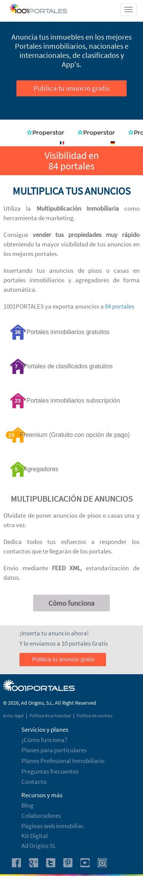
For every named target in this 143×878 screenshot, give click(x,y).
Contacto (34, 781)
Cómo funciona (71, 603)
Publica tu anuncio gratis (71, 88)
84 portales (119, 306)
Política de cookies (94, 715)
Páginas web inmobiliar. (53, 826)
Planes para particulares (54, 750)
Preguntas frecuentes (50, 771)
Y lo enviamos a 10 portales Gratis (63, 643)
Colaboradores (41, 815)
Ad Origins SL (38, 845)
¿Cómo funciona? (44, 740)
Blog (27, 805)
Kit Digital (34, 836)
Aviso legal (13, 715)
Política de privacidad (50, 715)
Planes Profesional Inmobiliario (62, 760)
